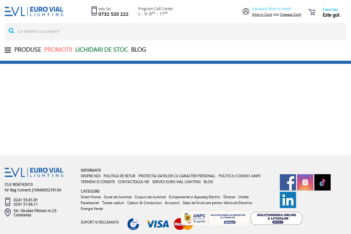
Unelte (243, 196)
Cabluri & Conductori (144, 202)
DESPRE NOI (90, 176)
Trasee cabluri (113, 202)
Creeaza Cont (290, 14)
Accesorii (172, 202)
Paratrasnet (90, 202)
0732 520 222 (113, 14)
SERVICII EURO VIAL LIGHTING (176, 181)
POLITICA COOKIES (234, 175)
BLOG (138, 49)
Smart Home (91, 196)
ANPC (256, 176)
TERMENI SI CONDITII (98, 181)
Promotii (58, 49)
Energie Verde (92, 208)
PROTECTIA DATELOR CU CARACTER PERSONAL (176, 176)
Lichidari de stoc (101, 49)
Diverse (229, 196)
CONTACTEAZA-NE (133, 181)
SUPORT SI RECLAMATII (100, 222)
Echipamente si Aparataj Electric (194, 196)
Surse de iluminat (118, 196)
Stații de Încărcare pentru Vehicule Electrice (217, 202)
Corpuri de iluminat (150, 196)
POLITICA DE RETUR (119, 176)
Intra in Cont (262, 14)
